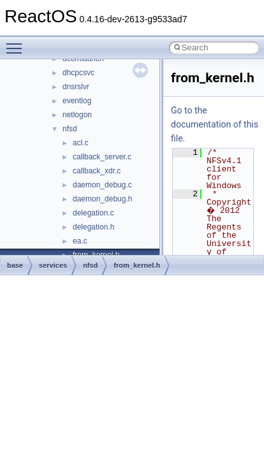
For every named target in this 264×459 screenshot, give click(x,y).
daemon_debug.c (102, 184)
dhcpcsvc (78, 72)
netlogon (77, 114)
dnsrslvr (75, 86)
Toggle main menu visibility (17, 42)
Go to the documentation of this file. (214, 124)
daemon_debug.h (102, 198)
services (53, 265)
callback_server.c (102, 156)
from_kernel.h (137, 265)
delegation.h (93, 226)
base (15, 265)
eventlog (76, 100)
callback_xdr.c (97, 170)
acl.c (81, 142)
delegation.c (93, 212)
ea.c (80, 241)
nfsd (69, 128)
